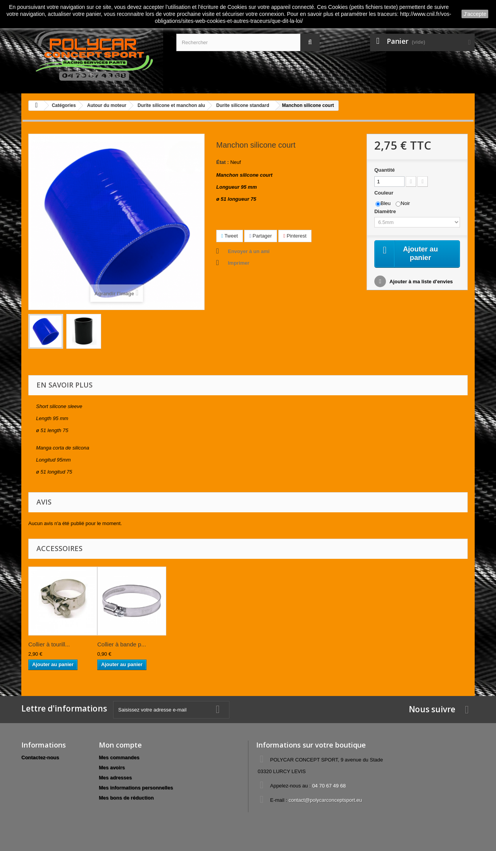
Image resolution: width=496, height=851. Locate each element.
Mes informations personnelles (136, 788)
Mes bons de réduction (126, 798)
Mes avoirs (112, 767)
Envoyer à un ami (249, 251)
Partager (260, 236)
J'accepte (474, 14)
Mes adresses (115, 777)
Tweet (229, 236)
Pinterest (295, 236)
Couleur (384, 193)
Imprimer (239, 263)
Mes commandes (119, 757)
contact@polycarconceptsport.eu (325, 800)
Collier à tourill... (49, 644)
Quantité (384, 170)
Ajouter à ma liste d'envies (420, 283)
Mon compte (120, 744)
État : (222, 162)
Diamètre (385, 211)
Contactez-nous (40, 757)
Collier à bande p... (121, 644)
